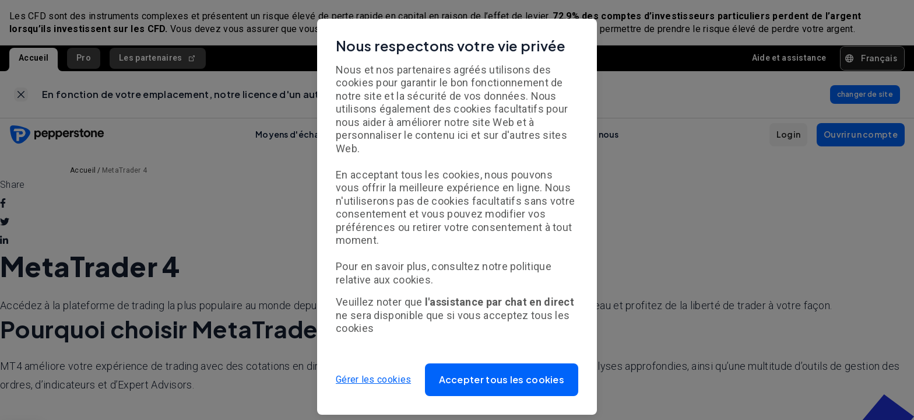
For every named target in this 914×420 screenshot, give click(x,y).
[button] (502, 379)
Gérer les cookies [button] (373, 379)
